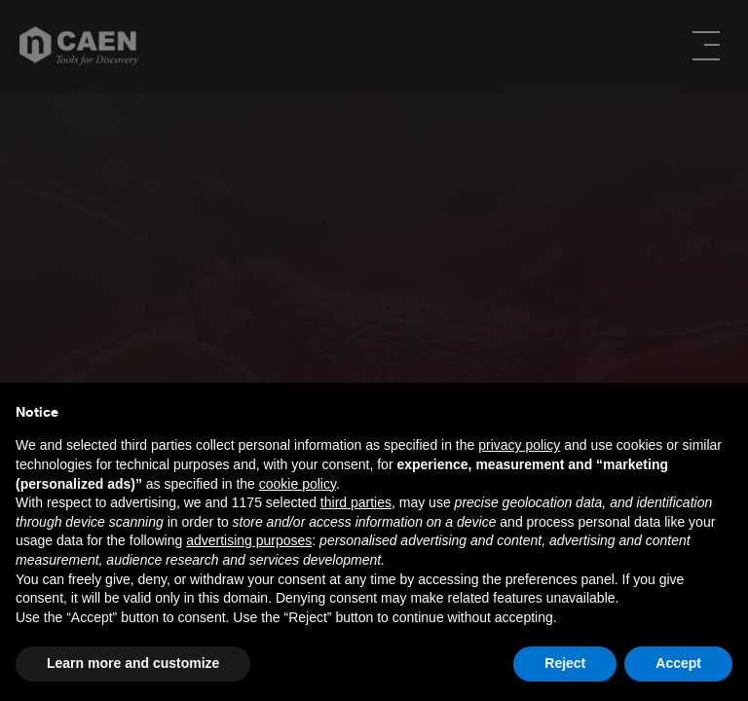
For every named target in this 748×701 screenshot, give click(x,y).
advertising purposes (249, 540)
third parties (356, 502)
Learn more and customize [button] (133, 663)
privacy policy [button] (519, 445)
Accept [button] (678, 663)
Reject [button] (564, 663)
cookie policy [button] (297, 484)
